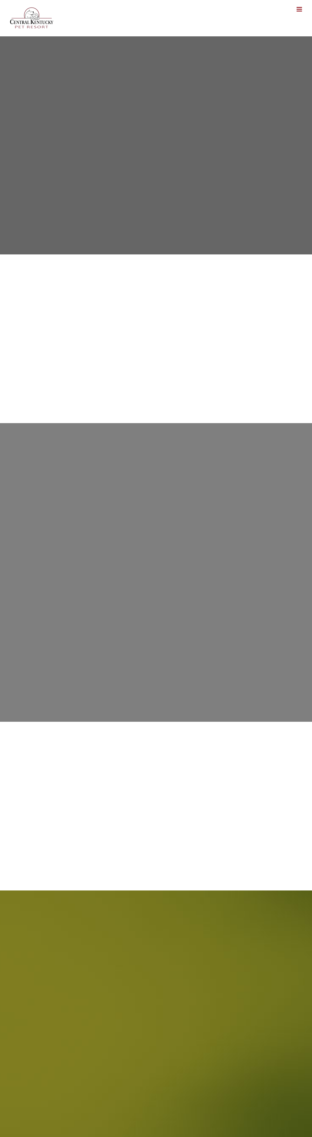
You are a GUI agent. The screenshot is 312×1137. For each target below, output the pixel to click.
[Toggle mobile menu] (300, 9)
